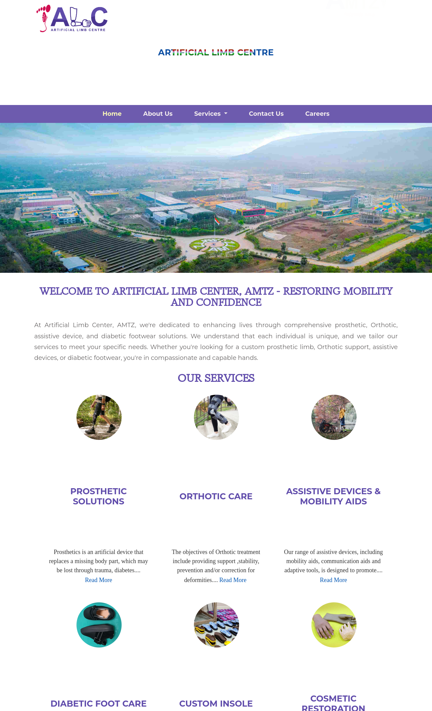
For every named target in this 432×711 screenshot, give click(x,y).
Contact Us (266, 113)
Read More (98, 580)
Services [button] (208, 113)
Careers (317, 113)
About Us (157, 113)
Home (112, 113)
